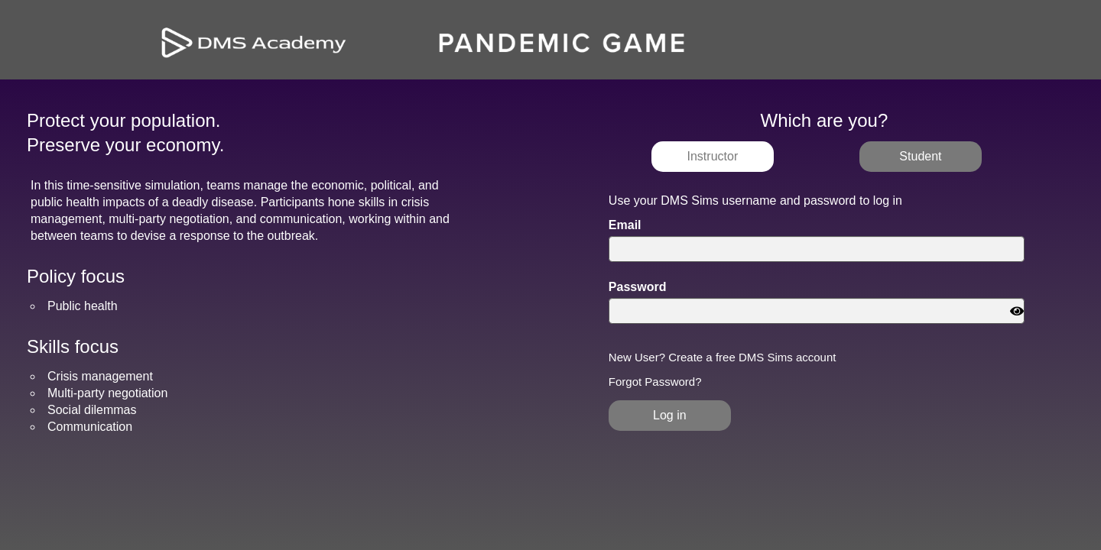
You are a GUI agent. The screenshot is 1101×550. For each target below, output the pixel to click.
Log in (670, 415)
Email (625, 225)
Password (638, 287)
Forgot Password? (655, 382)
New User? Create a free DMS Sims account (722, 357)
